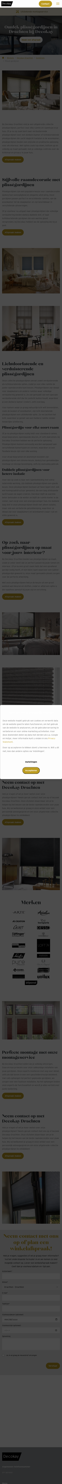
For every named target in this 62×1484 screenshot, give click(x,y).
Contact (45, 4)
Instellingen (31, 762)
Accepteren (31, 770)
